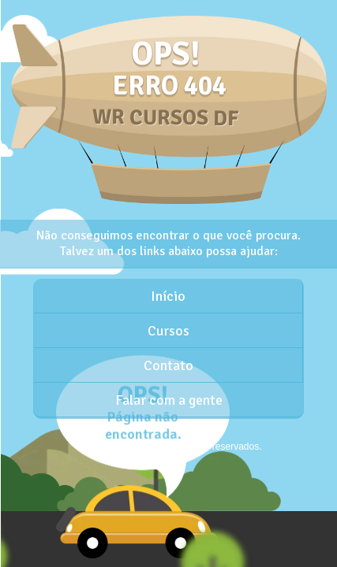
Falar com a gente (169, 400)
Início (168, 296)
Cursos (168, 330)
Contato (168, 365)
